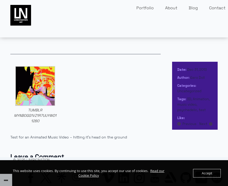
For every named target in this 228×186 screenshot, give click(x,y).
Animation (201, 99)
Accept (207, 173)
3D (189, 99)
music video (186, 104)
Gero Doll (197, 77)
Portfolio (145, 8)
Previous (189, 124)
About (171, 8)
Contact (217, 8)
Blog (193, 8)
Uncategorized (189, 91)
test (202, 110)
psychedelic (187, 110)
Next (203, 124)
